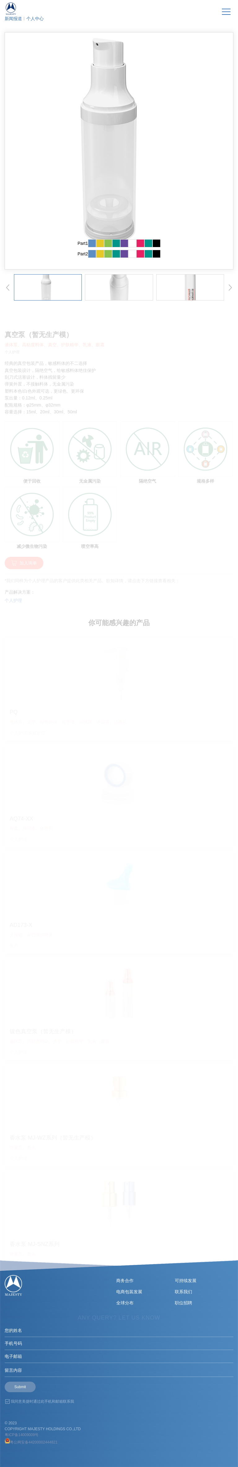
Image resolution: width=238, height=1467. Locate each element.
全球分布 (125, 1302)
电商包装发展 (129, 1291)
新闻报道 (13, 18)
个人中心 (35, 18)
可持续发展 (185, 1280)
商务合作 (125, 1280)
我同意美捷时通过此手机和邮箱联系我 (42, 1401)
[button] (8, 287)
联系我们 (183, 1291)
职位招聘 (183, 1302)
